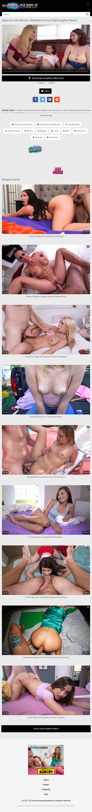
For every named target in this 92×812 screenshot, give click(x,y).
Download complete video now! (46, 78)
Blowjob (42, 131)
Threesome (52, 137)
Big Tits (29, 131)
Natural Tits (80, 131)
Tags (46, 794)
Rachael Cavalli (8, 110)
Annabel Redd (72, 124)
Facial (54, 131)
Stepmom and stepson (22, 124)
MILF (66, 131)
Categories (46, 789)
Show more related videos (46, 728)
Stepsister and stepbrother (49, 124)
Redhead (37, 137)
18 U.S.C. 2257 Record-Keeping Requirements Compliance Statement (45, 801)
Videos (46, 780)
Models (46, 785)
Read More (45, 115)
